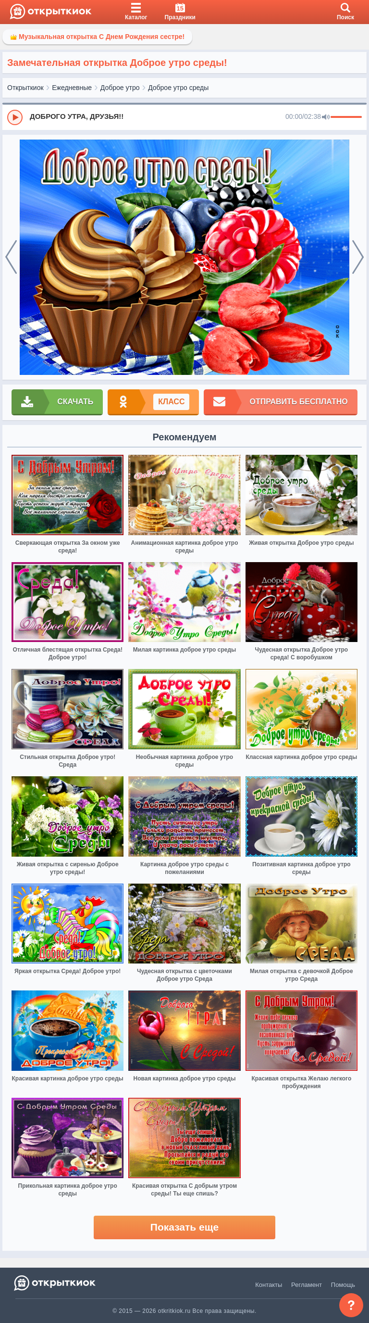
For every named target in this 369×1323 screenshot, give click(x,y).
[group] (184, 117)
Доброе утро (120, 87)
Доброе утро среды (178, 87)
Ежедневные (72, 87)
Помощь (343, 1284)
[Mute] (326, 117)
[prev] (11, 257)
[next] (358, 257)
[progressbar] (346, 117)
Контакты (268, 1284)
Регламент (306, 1284)
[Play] (15, 117)
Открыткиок (25, 87)
